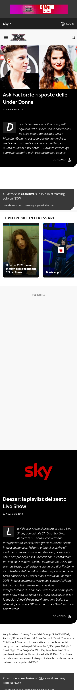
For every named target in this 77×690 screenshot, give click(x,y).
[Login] (67, 24)
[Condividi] (62, 160)
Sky (41, 194)
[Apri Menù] (5, 37)
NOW (17, 198)
